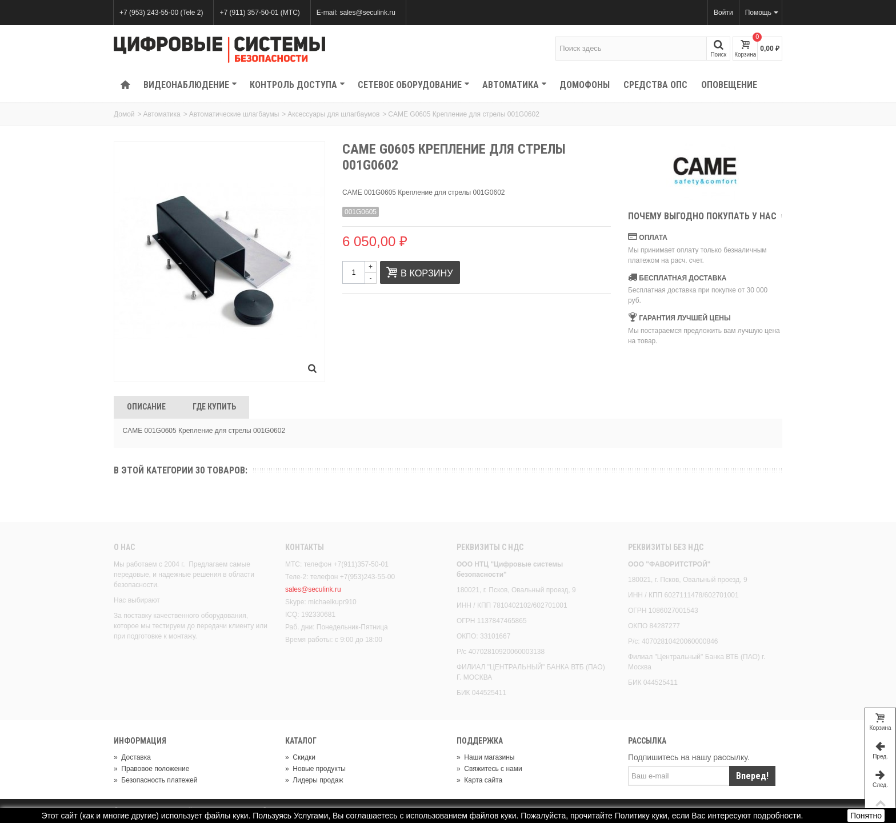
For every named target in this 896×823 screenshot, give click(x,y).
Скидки (300, 757)
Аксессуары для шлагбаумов (333, 114)
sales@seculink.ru (313, 589)
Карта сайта (479, 780)
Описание (146, 406)
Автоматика (514, 84)
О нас (124, 547)
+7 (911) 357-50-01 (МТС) (259, 13)
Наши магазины (485, 757)
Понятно (866, 815)
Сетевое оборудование (414, 84)
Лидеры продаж (314, 780)
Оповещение (729, 84)
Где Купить (214, 406)
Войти (723, 13)
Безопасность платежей (155, 780)
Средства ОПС (655, 84)
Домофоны (584, 84)
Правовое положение (151, 769)
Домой (124, 114)
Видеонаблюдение (190, 84)
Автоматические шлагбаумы (234, 114)
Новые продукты (315, 769)
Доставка (132, 757)
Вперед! (752, 775)
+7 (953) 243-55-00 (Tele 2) (161, 13)
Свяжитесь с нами (489, 769)
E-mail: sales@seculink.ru (356, 13)
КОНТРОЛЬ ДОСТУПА (297, 84)
